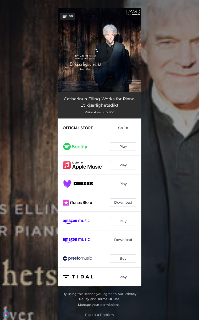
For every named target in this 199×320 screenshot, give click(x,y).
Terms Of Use (108, 299)
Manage (84, 305)
